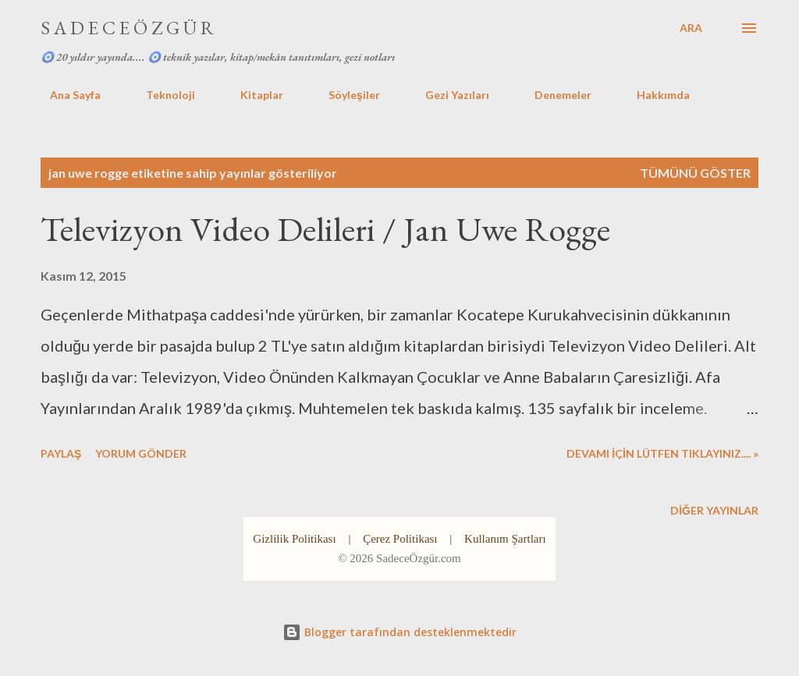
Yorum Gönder (140, 453)
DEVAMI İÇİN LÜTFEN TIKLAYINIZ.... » (662, 453)
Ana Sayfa (66, 94)
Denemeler (553, 94)
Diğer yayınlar (714, 510)
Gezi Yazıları (448, 94)
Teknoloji (161, 94)
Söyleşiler (345, 94)
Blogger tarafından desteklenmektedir (399, 632)
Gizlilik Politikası (294, 539)
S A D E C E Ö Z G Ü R (127, 28)
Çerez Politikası (400, 539)
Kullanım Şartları (505, 539)
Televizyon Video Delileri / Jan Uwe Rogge (325, 229)
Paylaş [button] (61, 453)
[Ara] (691, 28)
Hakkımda (653, 94)
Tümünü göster (695, 172)
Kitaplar (252, 94)
